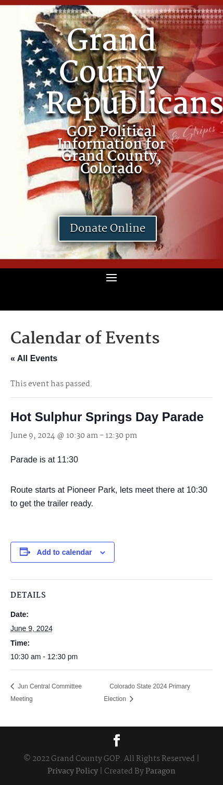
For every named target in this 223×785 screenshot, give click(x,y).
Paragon (160, 771)
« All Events (33, 358)
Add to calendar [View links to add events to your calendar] (64, 552)
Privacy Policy (72, 771)
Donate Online (107, 228)
